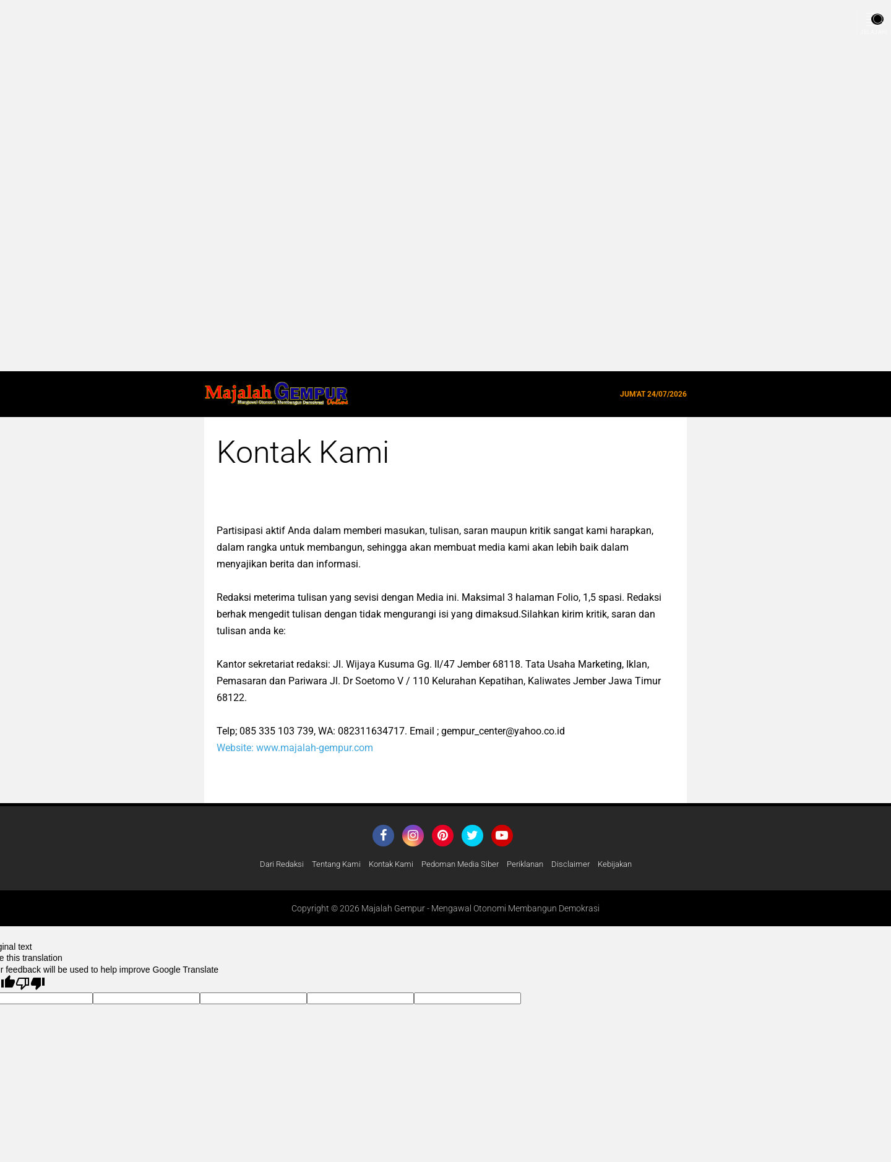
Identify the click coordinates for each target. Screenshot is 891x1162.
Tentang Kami (328, 864)
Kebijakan (627, 864)
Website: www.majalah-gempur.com (295, 748)
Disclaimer (580, 864)
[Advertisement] (371, 185)
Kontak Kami (387, 864)
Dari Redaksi (269, 864)
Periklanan (532, 864)
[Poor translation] (30, 984)
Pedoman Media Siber (462, 864)
